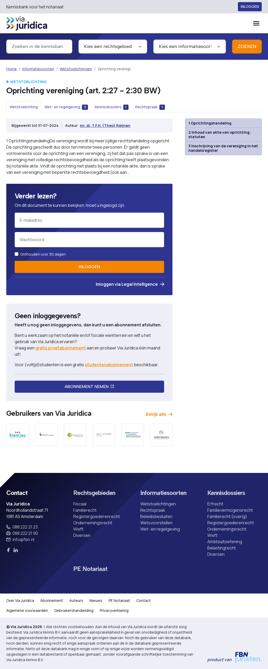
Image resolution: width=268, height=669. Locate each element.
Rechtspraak (152, 510)
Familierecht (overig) (227, 516)
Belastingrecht (221, 548)
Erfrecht (215, 504)
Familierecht (85, 510)
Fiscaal (79, 504)
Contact (143, 600)
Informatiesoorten (38, 68)
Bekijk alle (159, 414)
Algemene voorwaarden (27, 610)
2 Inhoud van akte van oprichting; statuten (219, 134)
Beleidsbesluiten (156, 516)
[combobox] (39, 46)
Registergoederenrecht (96, 516)
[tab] (23, 106)
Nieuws (96, 600)
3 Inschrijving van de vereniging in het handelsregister (223, 148)
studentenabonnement (109, 365)
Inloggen (250, 6)
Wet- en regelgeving (160, 529)
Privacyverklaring (114, 610)
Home (11, 68)
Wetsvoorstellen (156, 523)
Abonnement (51, 600)
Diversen (82, 535)
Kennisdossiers (226, 493)
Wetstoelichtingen (76, 68)
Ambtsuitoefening (224, 541)
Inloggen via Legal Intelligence (130, 284)
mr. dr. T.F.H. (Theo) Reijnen (105, 125)
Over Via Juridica (20, 600)
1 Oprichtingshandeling (209, 123)
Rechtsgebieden (94, 493)
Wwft (78, 529)
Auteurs (76, 600)
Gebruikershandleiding (73, 610)
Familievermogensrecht (230, 510)
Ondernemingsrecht (92, 523)
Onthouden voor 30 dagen (43, 254)
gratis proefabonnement (60, 348)
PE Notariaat (90, 569)
